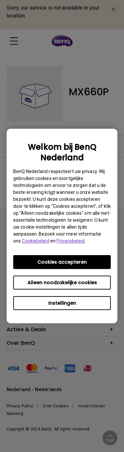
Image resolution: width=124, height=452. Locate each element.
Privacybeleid (71, 241)
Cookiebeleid (35, 241)
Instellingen (62, 303)
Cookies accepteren (62, 262)
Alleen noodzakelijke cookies (62, 282)
